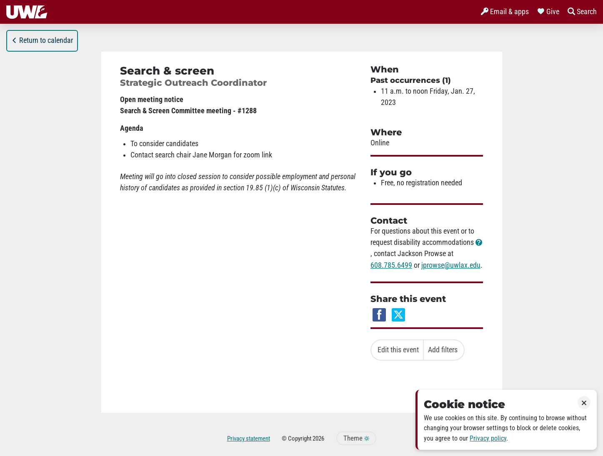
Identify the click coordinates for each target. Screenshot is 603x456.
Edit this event (398, 350)
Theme (356, 438)
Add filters (443, 350)
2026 (318, 438)
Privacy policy (488, 438)
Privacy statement (248, 438)
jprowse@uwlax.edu (450, 265)
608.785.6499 (391, 265)
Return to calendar (42, 40)
